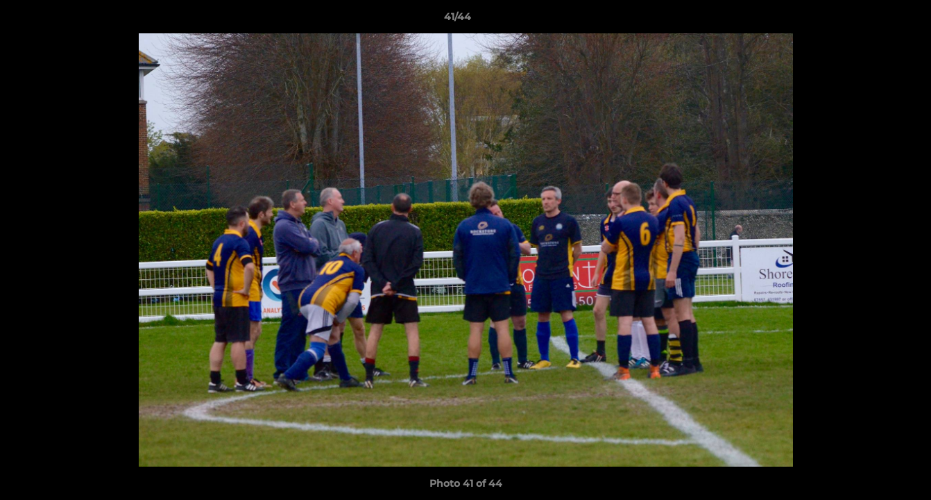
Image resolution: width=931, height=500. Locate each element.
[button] (872, 20)
